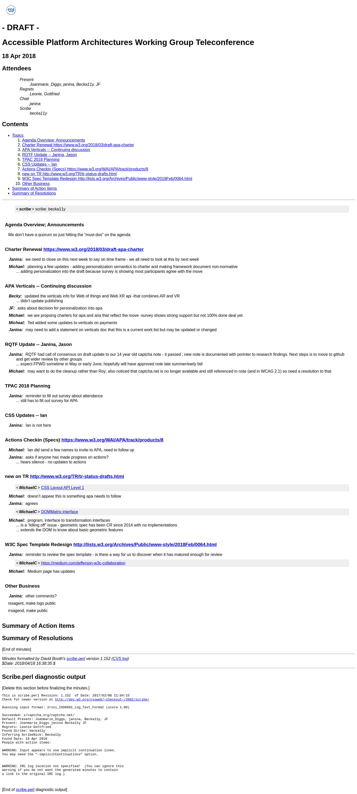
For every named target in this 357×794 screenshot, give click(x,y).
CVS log (120, 658)
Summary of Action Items (34, 188)
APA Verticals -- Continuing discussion (56, 150)
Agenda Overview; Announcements (53, 140)
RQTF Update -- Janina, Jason (49, 155)
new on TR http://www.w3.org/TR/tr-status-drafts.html (69, 174)
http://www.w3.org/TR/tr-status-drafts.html (77, 476)
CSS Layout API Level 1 (62, 488)
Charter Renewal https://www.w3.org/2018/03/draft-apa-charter (78, 145)
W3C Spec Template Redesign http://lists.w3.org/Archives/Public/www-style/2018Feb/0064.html (107, 179)
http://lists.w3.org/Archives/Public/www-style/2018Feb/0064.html (145, 544)
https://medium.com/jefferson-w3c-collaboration (83, 563)
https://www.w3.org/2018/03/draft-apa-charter (94, 249)
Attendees (16, 68)
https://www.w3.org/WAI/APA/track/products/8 (112, 440)
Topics (17, 135)
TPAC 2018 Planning (40, 159)
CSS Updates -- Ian (39, 164)
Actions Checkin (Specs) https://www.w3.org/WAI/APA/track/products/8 (85, 169)
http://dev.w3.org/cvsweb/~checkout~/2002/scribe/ (102, 699)
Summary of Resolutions (34, 193)
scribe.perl (76, 658)
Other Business (36, 184)
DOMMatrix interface (59, 512)
